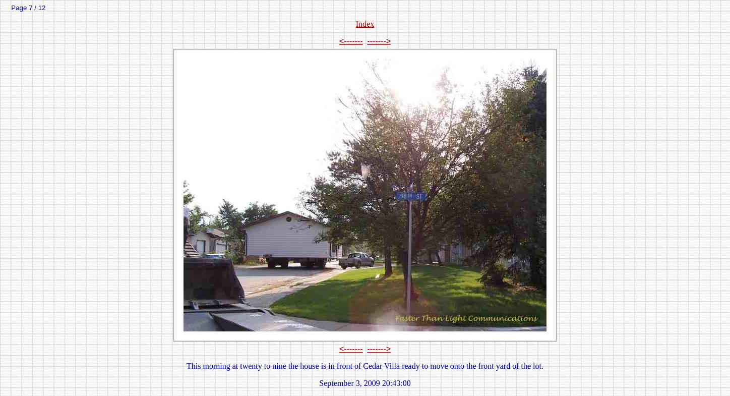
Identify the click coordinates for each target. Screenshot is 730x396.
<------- (351, 41)
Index (365, 24)
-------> (379, 41)
